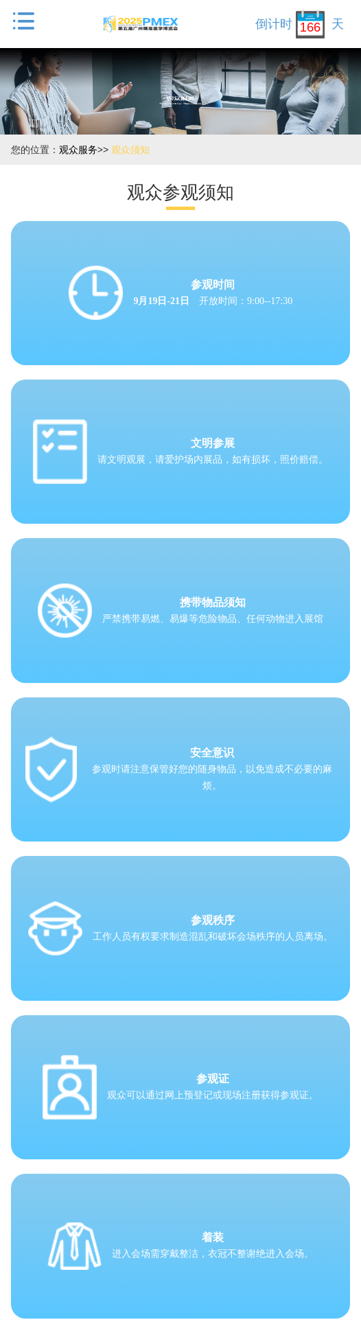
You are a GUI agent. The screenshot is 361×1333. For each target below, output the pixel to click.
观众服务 (78, 149)
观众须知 (130, 149)
